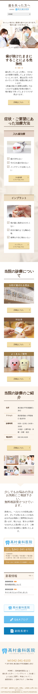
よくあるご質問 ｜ (13, 676)
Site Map (30, 679)
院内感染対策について (13, 584)
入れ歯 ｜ (32, 673)
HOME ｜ (11, 671)
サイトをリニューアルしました (16, 592)
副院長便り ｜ (10, 679)
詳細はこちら (18, 102)
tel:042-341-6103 (19, 660)
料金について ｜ (26, 676)
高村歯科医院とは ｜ (22, 671)
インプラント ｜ (22, 673)
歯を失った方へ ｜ (9, 673)
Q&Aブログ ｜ (21, 679)
